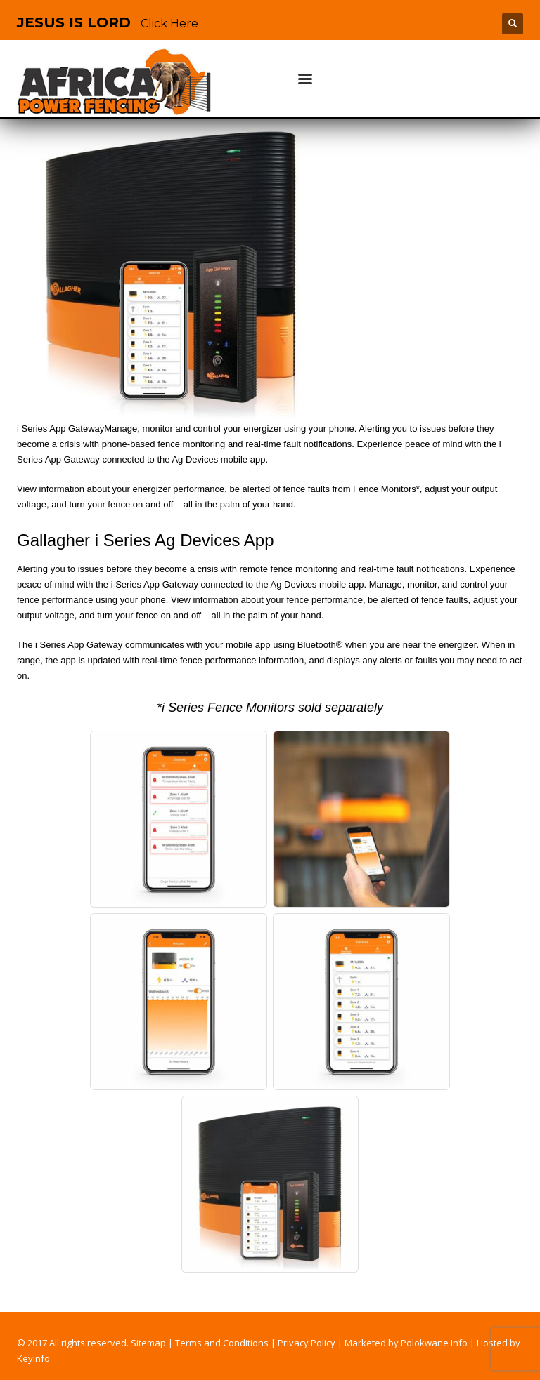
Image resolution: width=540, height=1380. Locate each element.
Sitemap (148, 1342)
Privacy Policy (306, 1342)
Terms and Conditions (222, 1342)
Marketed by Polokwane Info (406, 1342)
